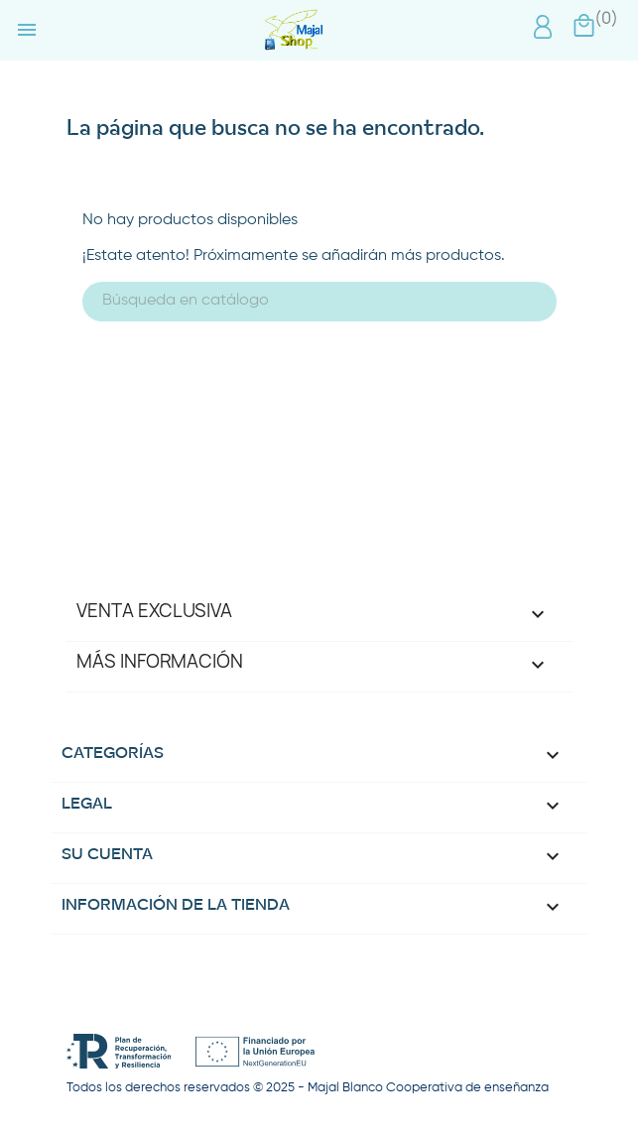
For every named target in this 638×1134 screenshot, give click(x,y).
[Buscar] (319, 301)
